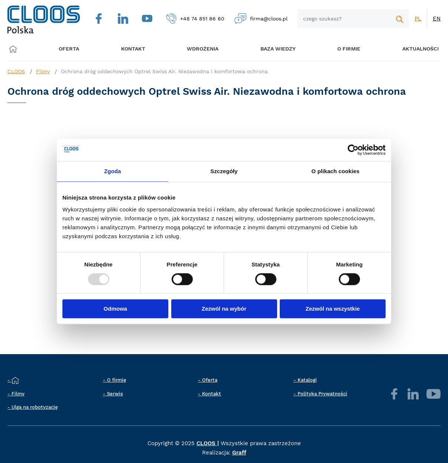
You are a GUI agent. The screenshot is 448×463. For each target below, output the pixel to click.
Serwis (115, 393)
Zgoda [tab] (112, 171)
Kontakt (211, 393)
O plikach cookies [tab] (335, 171)
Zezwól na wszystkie (333, 309)
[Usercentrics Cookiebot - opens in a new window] (353, 149)
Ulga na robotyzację (35, 407)
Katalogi (307, 380)
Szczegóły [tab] (223, 171)
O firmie (341, 49)
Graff (239, 452)
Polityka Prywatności (322, 393)
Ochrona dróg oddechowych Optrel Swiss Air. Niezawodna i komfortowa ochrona (164, 71)
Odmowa (115, 309)
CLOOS (16, 71)
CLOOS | (208, 443)
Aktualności (411, 49)
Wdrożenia (198, 49)
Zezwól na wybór (224, 309)
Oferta (70, 49)
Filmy (43, 71)
